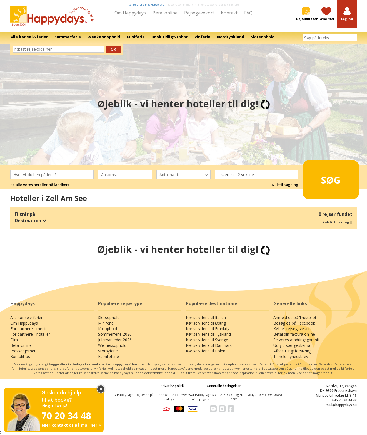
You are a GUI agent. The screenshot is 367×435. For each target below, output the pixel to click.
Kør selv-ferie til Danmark (209, 345)
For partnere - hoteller (30, 334)
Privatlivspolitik (173, 386)
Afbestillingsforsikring (292, 351)
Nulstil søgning (285, 184)
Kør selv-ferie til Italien (206, 317)
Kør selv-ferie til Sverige (207, 339)
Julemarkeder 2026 (115, 339)
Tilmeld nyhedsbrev (290, 356)
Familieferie (108, 356)
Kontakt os (20, 356)
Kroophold (107, 328)
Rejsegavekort (199, 13)
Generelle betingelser (224, 386)
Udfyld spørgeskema (291, 345)
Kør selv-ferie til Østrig (206, 323)
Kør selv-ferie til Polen (205, 351)
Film (14, 339)
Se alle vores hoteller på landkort (39, 184)
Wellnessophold (112, 345)
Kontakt (229, 13)
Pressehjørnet (23, 351)
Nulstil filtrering (337, 222)
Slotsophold (108, 317)
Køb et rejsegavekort (292, 328)
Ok (113, 49)
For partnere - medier (29, 328)
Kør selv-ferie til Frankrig (207, 328)
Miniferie (106, 323)
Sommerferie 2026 (115, 334)
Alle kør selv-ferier (26, 317)
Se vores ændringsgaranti (296, 339)
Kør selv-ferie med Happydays (146, 4)
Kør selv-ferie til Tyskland (208, 334)
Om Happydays (130, 13)
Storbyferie (108, 351)
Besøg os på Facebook (294, 323)
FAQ (248, 13)
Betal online (165, 13)
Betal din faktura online (294, 334)
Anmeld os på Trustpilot (294, 317)
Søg (322, 177)
